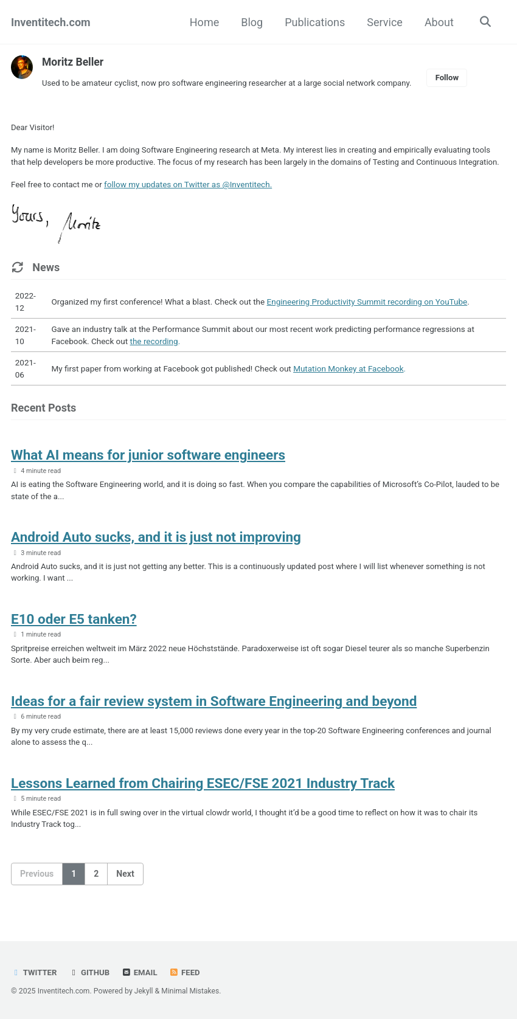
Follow (456, 77)
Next (125, 895)
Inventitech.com (51, 22)
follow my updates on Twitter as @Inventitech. (190, 198)
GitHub (90, 972)
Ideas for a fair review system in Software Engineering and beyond (214, 720)
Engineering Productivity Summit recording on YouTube (367, 315)
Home (202, 22)
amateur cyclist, (112, 83)
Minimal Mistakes (192, 991)
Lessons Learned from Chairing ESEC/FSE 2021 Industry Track (203, 803)
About (438, 22)
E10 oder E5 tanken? (74, 636)
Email (141, 972)
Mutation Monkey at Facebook (348, 382)
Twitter (34, 972)
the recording (154, 355)
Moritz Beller (73, 61)
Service (383, 22)
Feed (187, 972)
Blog (251, 22)
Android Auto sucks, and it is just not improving (156, 553)
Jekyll (145, 991)
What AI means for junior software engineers (148, 469)
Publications (313, 22)
